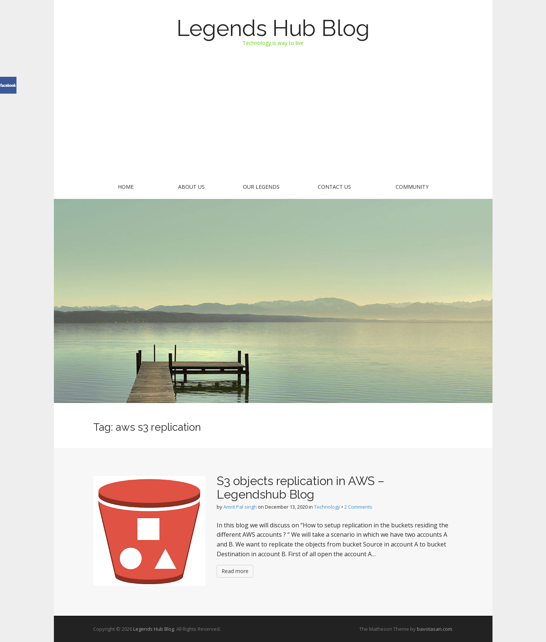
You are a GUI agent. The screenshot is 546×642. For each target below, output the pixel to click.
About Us (191, 186)
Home (126, 186)
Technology (327, 506)
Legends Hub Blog (273, 28)
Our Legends (261, 186)
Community (412, 186)
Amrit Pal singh (240, 506)
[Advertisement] (273, 120)
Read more (235, 571)
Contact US (334, 186)
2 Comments (358, 506)
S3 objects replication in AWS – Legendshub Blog (300, 487)
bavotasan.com (434, 629)
